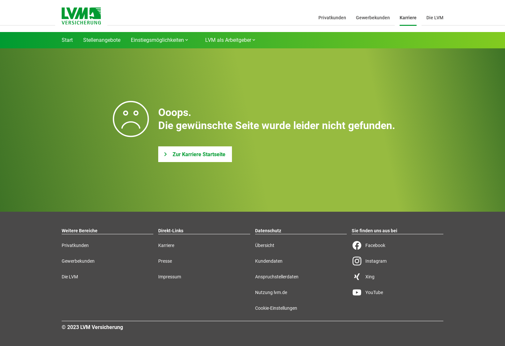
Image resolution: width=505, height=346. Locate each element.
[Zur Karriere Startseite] (195, 154)
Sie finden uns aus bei (374, 230)
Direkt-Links (170, 230)
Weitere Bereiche (80, 230)
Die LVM (434, 17)
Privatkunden (332, 17)
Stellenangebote (101, 40)
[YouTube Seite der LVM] (397, 292)
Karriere (408, 17)
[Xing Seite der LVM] (397, 277)
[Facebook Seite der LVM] (397, 245)
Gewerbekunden (373, 17)
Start (67, 40)
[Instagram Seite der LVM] (397, 261)
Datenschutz (268, 230)
